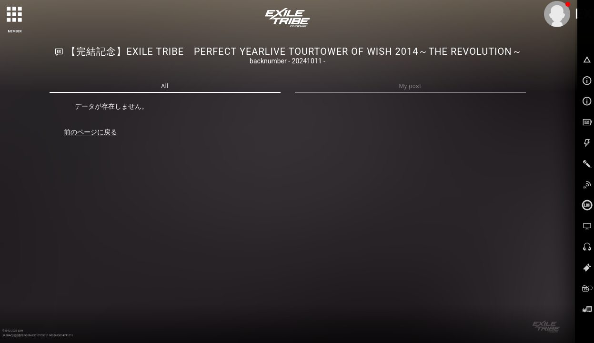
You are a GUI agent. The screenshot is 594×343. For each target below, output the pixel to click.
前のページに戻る (90, 132)
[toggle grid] (14, 14)
